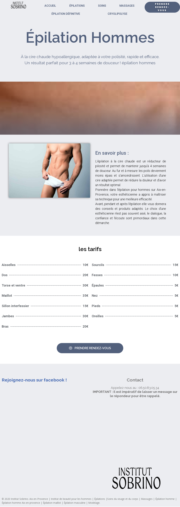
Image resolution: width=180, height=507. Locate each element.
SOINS (102, 5)
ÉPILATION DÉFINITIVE (65, 13)
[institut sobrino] (135, 432)
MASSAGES (126, 5)
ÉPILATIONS (77, 5)
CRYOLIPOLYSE (117, 13)
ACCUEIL (50, 5)
